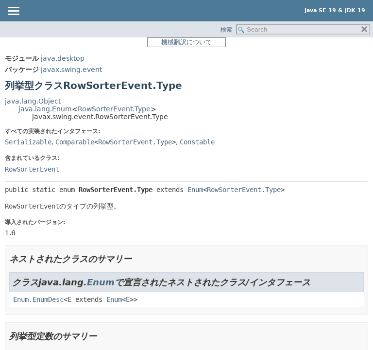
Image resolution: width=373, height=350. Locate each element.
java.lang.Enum (45, 109)
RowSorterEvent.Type (114, 109)
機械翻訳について (186, 42)
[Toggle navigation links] (13, 11)
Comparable (74, 142)
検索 (226, 29)
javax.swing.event (71, 69)
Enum (195, 189)
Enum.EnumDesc (38, 299)
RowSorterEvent (32, 169)
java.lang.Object (33, 101)
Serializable (28, 142)
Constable (197, 142)
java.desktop (63, 58)
